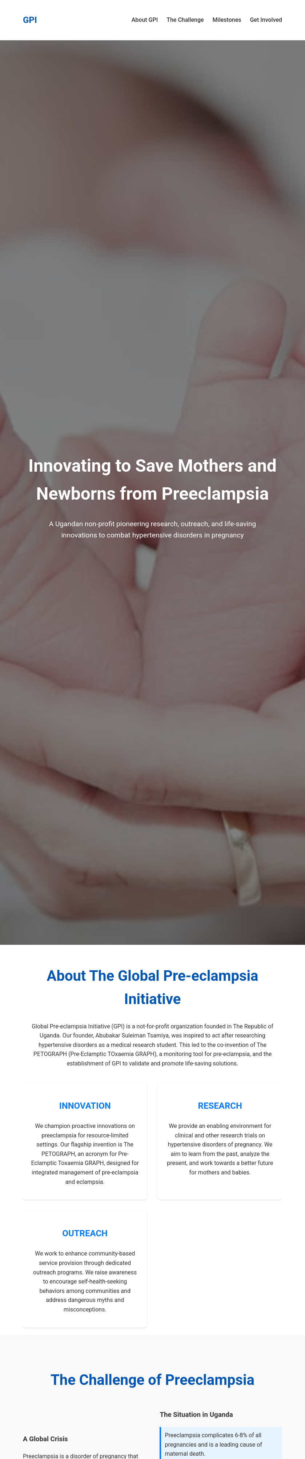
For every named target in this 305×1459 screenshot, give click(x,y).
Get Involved (266, 19)
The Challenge (185, 19)
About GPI (145, 19)
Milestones (227, 19)
